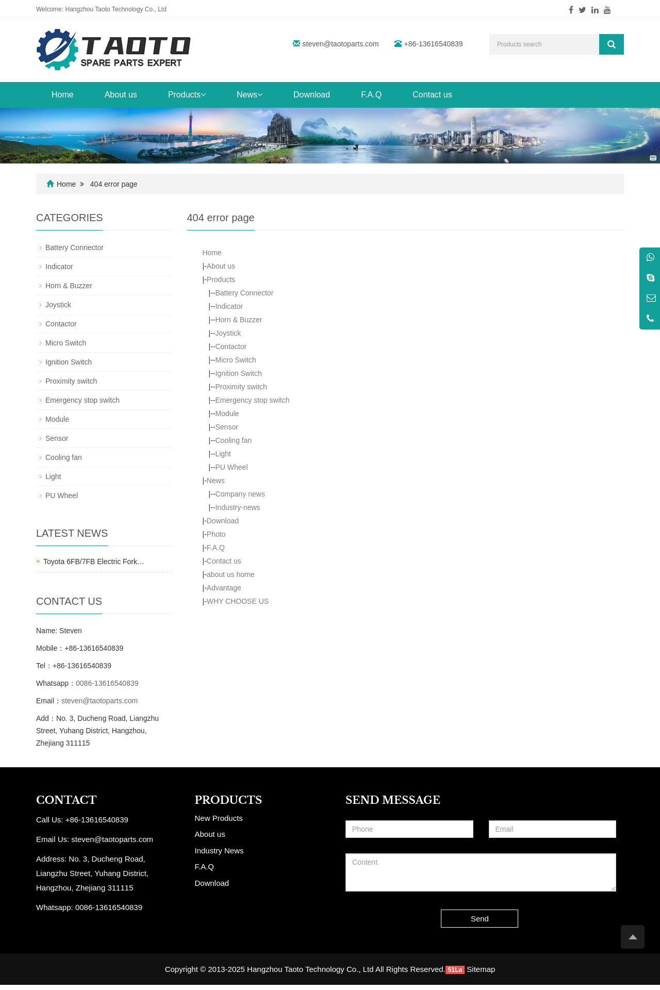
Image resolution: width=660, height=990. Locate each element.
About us (121, 94)
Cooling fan (233, 440)
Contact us (432, 94)
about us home (231, 574)
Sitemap (481, 969)
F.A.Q (371, 94)
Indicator (229, 306)
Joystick (228, 333)
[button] (203, 94)
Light (222, 454)
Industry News (219, 850)
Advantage (224, 588)
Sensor (226, 427)
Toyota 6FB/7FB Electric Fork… (93, 561)
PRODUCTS (228, 800)
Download (311, 94)
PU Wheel (231, 467)
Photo (216, 534)
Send (480, 918)
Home (63, 94)
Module (227, 413)
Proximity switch (241, 387)
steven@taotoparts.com (341, 44)
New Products (219, 818)
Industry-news (237, 507)
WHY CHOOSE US (238, 601)
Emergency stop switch (252, 400)
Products (187, 94)
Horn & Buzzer (238, 320)
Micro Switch (235, 360)
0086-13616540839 (107, 683)
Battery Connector (244, 293)
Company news (240, 494)
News (249, 94)
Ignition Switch (238, 373)
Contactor (230, 346)
